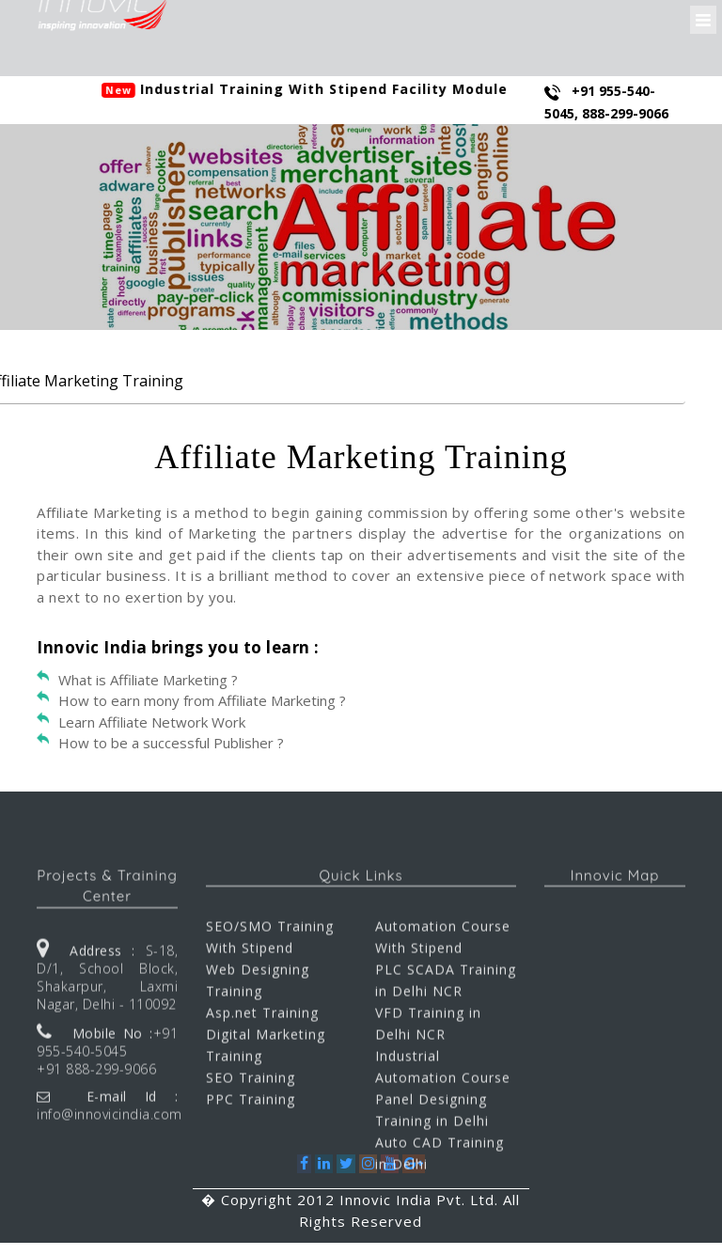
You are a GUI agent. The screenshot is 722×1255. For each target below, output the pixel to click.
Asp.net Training (262, 1125)
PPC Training (250, 1211)
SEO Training (250, 1190)
